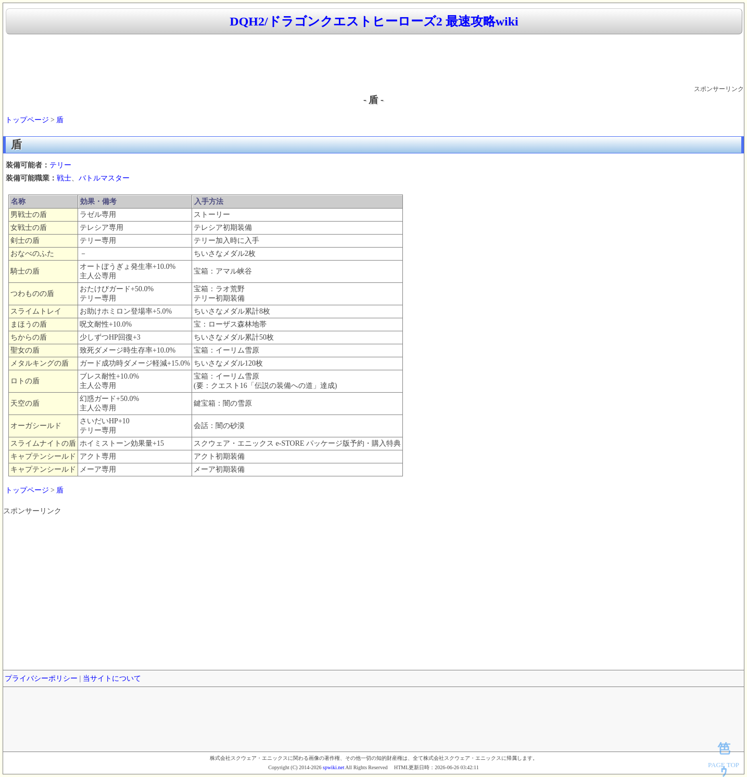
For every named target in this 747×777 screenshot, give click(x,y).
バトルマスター (104, 178)
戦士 (64, 178)
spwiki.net (333, 767)
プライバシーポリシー (41, 678)
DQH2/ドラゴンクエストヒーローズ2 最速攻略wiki (374, 21)
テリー (60, 165)
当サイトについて (112, 678)
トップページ (27, 120)
